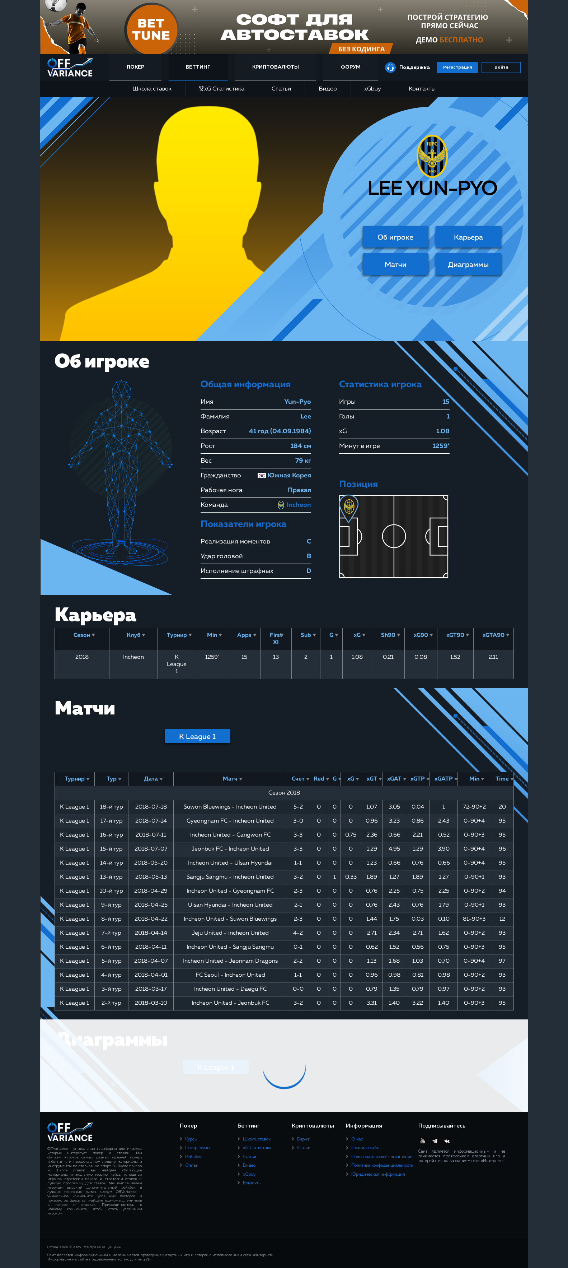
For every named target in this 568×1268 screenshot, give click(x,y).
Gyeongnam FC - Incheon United (230, 821)
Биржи (303, 1139)
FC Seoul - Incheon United (230, 975)
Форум (350, 67)
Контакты (422, 89)
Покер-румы (197, 1148)
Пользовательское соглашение (381, 1157)
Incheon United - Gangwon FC (230, 835)
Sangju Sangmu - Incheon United (230, 877)
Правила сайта (366, 1148)
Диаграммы (468, 264)
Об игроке (395, 237)
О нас (357, 1139)
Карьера (468, 237)
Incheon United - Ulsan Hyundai (230, 863)
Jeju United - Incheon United (230, 933)
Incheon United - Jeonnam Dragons (230, 961)
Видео (328, 89)
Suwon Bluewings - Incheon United (230, 807)
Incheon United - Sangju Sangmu (230, 947)
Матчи (396, 264)
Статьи (281, 89)
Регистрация (457, 67)
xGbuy (372, 89)
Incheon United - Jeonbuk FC (230, 1003)
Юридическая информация (378, 1174)
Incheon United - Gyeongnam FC (230, 891)
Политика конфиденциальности (382, 1165)
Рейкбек (193, 1157)
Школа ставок (152, 89)
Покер (139, 67)
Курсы (191, 1139)
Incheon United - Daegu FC (230, 989)
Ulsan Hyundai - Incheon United (230, 905)
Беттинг (200, 67)
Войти (501, 67)
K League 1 (197, 736)
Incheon (294, 505)
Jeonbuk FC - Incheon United (230, 849)
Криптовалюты (276, 67)
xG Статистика (221, 89)
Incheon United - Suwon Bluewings (230, 919)
